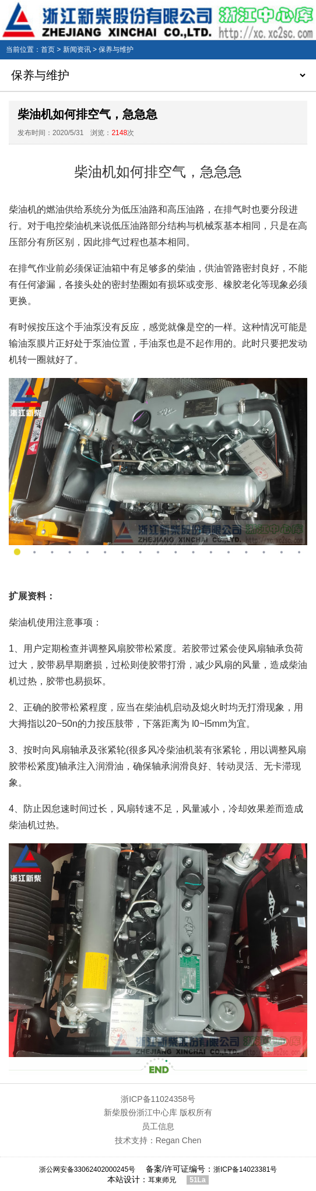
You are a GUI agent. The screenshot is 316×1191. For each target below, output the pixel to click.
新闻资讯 (77, 49)
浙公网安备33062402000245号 (87, 1169)
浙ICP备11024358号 (158, 1099)
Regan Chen (179, 1140)
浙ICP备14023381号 (245, 1169)
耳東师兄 (162, 1180)
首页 (48, 49)
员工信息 (158, 1126)
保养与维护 (116, 49)
